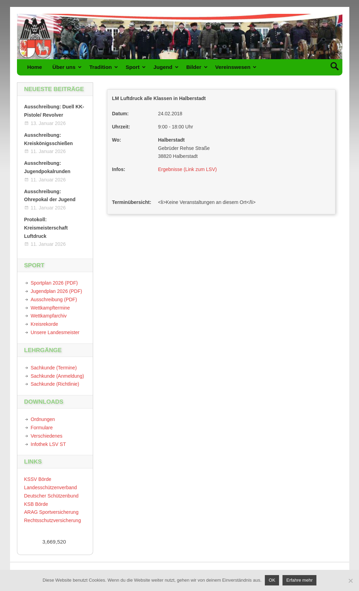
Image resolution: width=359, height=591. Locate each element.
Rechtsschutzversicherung (52, 520)
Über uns (63, 67)
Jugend (162, 67)
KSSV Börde (38, 479)
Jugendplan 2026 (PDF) (56, 291)
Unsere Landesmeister (55, 332)
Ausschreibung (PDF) (54, 299)
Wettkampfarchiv (49, 316)
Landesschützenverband (50, 487)
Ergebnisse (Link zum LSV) (187, 169)
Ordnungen (43, 419)
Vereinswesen (233, 67)
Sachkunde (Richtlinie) (55, 384)
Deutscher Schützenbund (51, 496)
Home (34, 67)
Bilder (193, 67)
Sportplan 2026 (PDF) (54, 283)
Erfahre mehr (299, 580)
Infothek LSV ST (48, 444)
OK (272, 580)
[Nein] (350, 580)
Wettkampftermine (50, 308)
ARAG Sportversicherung (51, 512)
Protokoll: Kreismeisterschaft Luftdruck (46, 228)
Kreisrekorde (44, 324)
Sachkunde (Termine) (54, 367)
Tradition (100, 67)
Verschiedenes (47, 436)
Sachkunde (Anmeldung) (57, 376)
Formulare (42, 427)
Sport (133, 67)
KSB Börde (36, 504)
